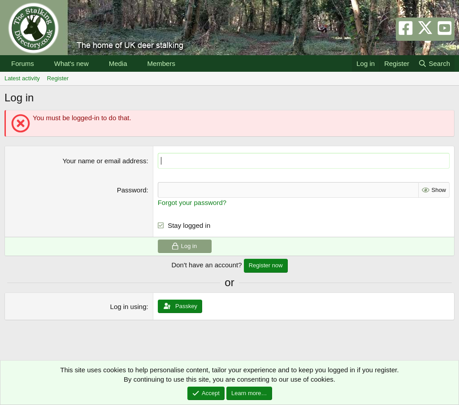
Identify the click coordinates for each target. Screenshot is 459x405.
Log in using (128, 306)
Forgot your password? (192, 202)
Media (118, 63)
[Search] (434, 63)
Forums (22, 63)
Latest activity (22, 78)
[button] (41, 63)
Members (161, 63)
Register (58, 78)
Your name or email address (104, 161)
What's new (71, 63)
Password (132, 190)
